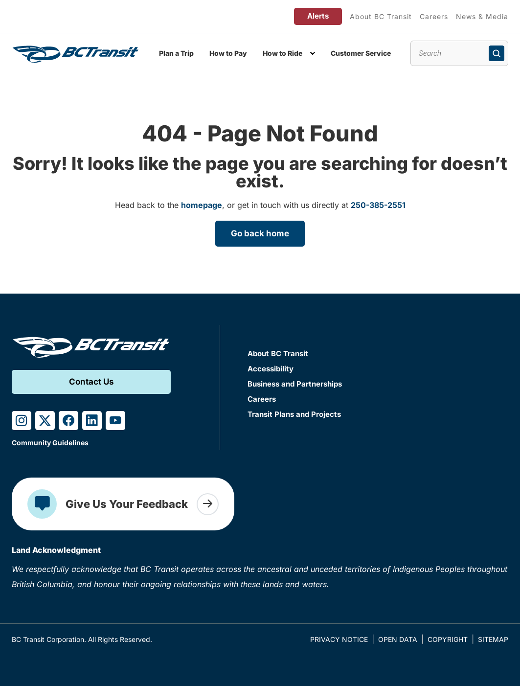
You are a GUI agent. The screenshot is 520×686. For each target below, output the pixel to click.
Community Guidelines (50, 442)
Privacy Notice (339, 639)
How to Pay (228, 53)
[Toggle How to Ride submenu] (312, 53)
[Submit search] (496, 53)
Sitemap (493, 639)
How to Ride (282, 53)
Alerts (318, 16)
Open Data (397, 639)
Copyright (448, 639)
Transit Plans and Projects (294, 414)
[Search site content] (459, 53)
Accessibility (271, 368)
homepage (201, 205)
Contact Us (91, 382)
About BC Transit (381, 16)
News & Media (482, 16)
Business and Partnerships (295, 384)
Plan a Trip (176, 53)
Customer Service (361, 53)
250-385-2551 (378, 205)
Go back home (260, 233)
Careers (434, 16)
